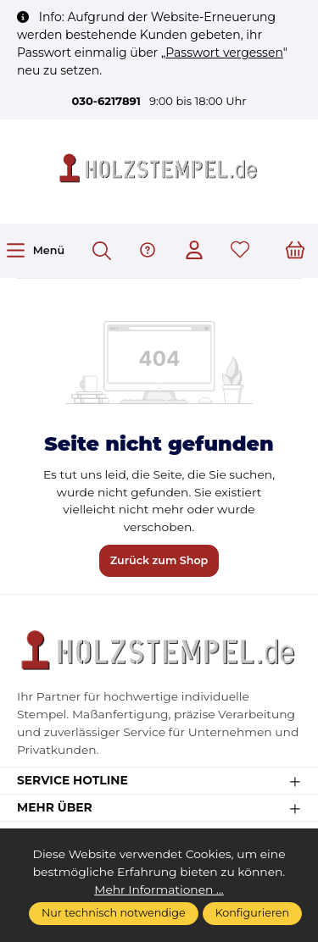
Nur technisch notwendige (114, 912)
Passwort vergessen (224, 52)
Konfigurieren (252, 912)
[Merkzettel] (240, 251)
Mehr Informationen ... (159, 889)
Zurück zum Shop (159, 560)
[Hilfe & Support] (147, 251)
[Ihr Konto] (194, 251)
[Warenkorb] (295, 251)
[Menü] (34, 250)
